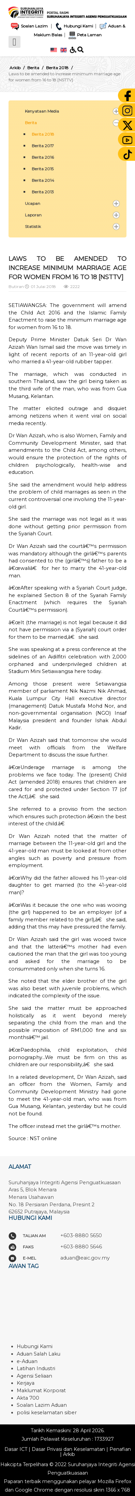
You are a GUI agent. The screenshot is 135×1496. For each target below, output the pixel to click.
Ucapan (32, 203)
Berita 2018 (43, 134)
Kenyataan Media (42, 111)
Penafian (120, 1449)
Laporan (33, 214)
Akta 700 (28, 1398)
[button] (116, 111)
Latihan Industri (36, 1368)
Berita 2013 (43, 191)
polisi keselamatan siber (47, 1412)
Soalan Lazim (29, 25)
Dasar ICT (15, 1449)
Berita (31, 122)
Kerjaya (25, 1383)
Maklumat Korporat (41, 1390)
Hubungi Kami (73, 25)
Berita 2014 (43, 180)
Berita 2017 (43, 145)
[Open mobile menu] (14, 42)
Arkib (69, 1454)
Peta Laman (84, 34)
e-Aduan (27, 1361)
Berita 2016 (43, 157)
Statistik (33, 226)
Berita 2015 (43, 168)
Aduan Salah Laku (38, 1354)
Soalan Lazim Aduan (42, 1405)
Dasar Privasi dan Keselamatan (68, 1449)
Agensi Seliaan (34, 1376)
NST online (43, 1138)
